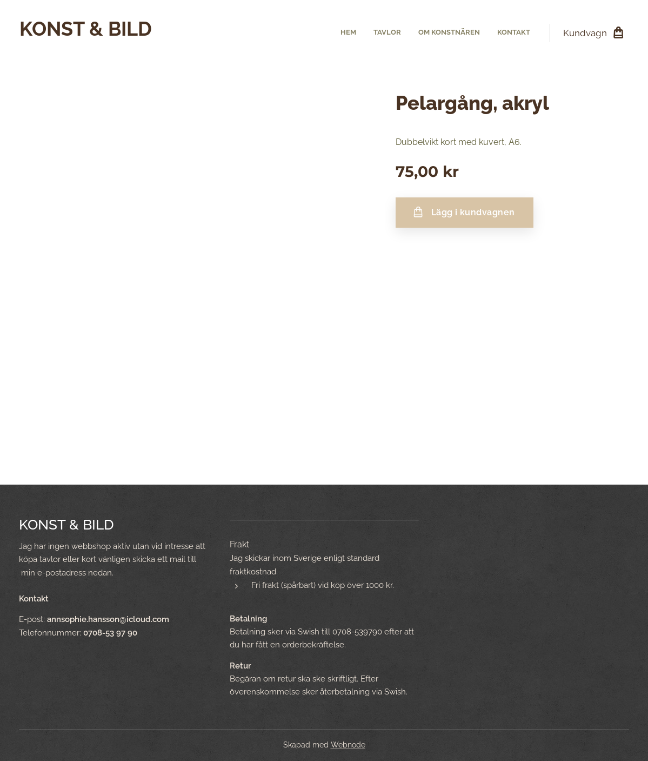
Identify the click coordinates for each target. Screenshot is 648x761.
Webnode (348, 744)
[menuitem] (481, 33)
